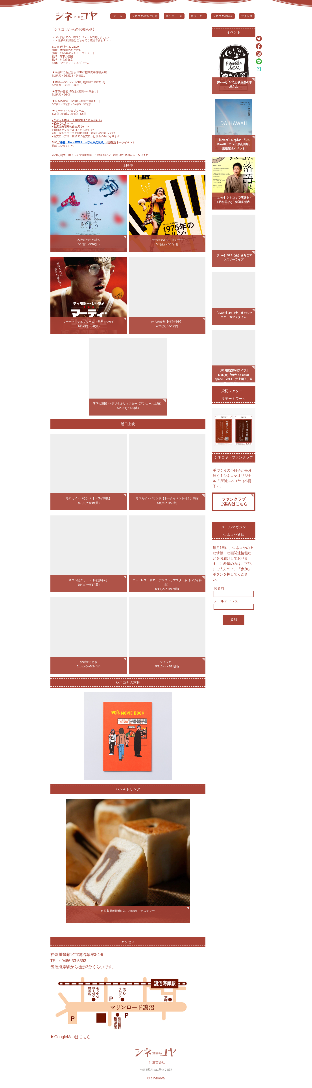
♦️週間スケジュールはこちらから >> (73, 129)
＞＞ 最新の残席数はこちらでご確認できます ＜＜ (82, 40)
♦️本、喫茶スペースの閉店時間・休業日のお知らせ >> (84, 133)
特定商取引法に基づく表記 (156, 1069)
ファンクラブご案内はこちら (233, 501)
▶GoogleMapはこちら (70, 1037)
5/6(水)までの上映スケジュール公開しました (81, 37)
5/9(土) (56, 142)
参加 (233, 620)
